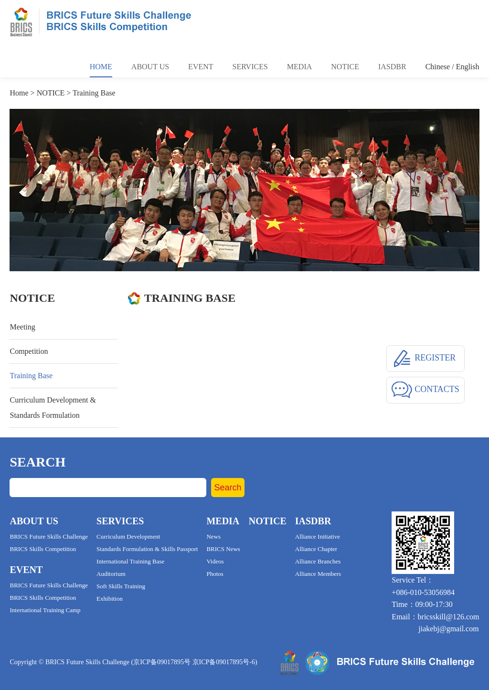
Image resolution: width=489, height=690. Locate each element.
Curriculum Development (128, 536)
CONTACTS (425, 390)
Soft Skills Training (120, 586)
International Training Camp (45, 610)
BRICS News (223, 548)
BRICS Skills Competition (43, 548)
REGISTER (424, 358)
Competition (29, 351)
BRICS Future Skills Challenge (49, 536)
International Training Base (130, 561)
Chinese (437, 67)
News (213, 536)
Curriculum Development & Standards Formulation (53, 407)
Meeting (22, 327)
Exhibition (109, 598)
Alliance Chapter (316, 548)
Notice (345, 67)
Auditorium (111, 573)
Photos (214, 573)
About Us (150, 67)
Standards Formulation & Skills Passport (147, 548)
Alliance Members (318, 573)
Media (299, 67)
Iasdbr (392, 67)
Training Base (94, 93)
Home (101, 67)
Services (250, 67)
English (467, 67)
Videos (214, 561)
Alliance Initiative (317, 536)
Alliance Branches (318, 561)
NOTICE (51, 93)
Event (200, 67)
